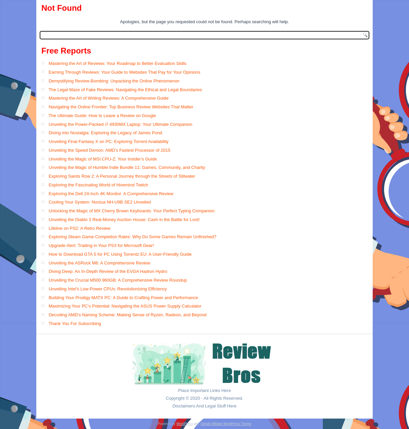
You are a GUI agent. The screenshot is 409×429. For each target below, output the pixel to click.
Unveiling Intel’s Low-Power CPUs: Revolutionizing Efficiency (108, 288)
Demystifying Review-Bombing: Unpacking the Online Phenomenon (114, 80)
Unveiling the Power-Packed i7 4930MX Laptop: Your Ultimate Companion (120, 124)
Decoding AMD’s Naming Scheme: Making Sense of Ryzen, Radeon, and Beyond (128, 314)
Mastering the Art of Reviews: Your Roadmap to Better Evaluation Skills (118, 63)
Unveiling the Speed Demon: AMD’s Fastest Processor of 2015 (110, 150)
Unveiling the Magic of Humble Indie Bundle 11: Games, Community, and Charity (127, 167)
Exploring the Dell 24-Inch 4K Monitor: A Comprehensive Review (111, 193)
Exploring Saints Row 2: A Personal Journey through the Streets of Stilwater (122, 176)
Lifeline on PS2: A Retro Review (80, 228)
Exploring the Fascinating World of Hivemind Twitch (98, 184)
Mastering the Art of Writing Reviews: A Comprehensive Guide (109, 98)
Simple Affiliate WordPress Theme (225, 424)
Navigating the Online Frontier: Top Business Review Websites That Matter (121, 106)
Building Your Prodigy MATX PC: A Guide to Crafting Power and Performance (123, 297)
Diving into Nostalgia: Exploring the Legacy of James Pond (105, 132)
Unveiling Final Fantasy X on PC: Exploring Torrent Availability (109, 141)
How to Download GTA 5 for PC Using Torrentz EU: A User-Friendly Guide (120, 254)
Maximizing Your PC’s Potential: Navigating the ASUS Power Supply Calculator (125, 306)
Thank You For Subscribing (74, 323)
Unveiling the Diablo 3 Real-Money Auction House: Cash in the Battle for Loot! (124, 219)
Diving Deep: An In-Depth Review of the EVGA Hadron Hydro (108, 271)
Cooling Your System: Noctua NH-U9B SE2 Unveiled (100, 202)
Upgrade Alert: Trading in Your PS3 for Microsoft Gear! (101, 245)
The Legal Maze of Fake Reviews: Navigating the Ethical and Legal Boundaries (125, 89)
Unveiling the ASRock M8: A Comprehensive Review (99, 262)
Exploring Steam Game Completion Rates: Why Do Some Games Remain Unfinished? (133, 236)
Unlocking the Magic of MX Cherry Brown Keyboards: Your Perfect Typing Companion (132, 210)
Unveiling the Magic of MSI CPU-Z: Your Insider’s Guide (103, 159)
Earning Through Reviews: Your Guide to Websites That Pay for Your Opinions (124, 72)
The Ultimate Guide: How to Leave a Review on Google (102, 115)
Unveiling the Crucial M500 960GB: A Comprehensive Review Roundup (118, 280)
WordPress (184, 424)
